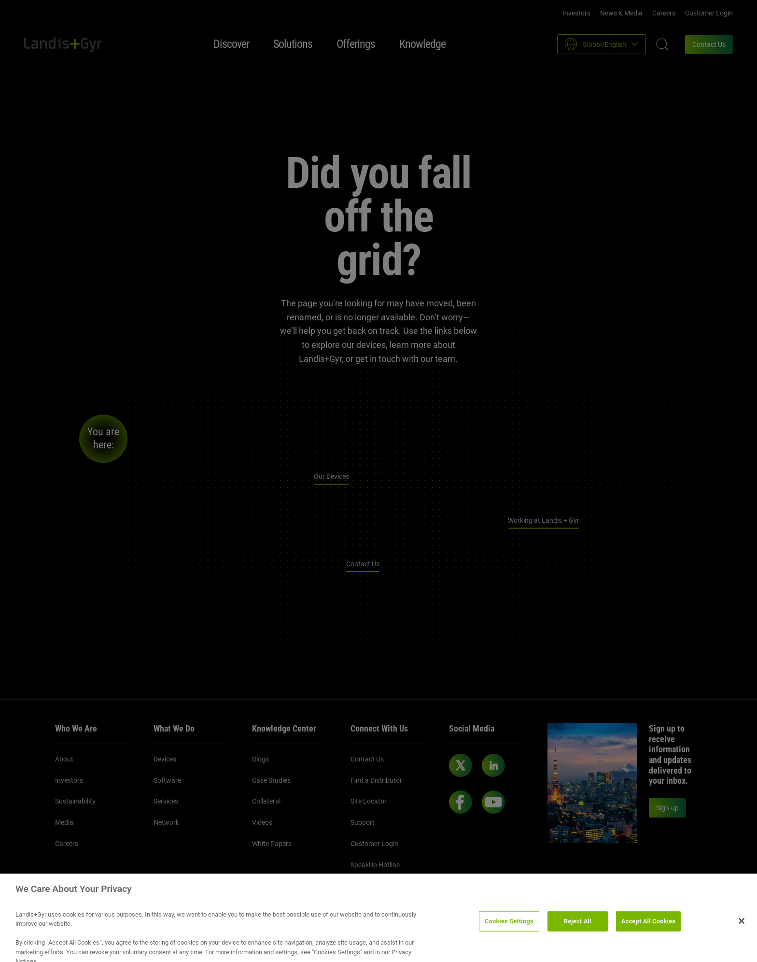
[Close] (741, 927)
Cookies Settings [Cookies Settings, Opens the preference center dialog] (509, 927)
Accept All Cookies (648, 927)
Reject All (577, 927)
